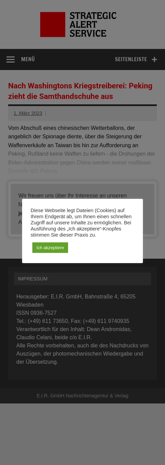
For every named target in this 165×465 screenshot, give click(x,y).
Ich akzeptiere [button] (50, 247)
